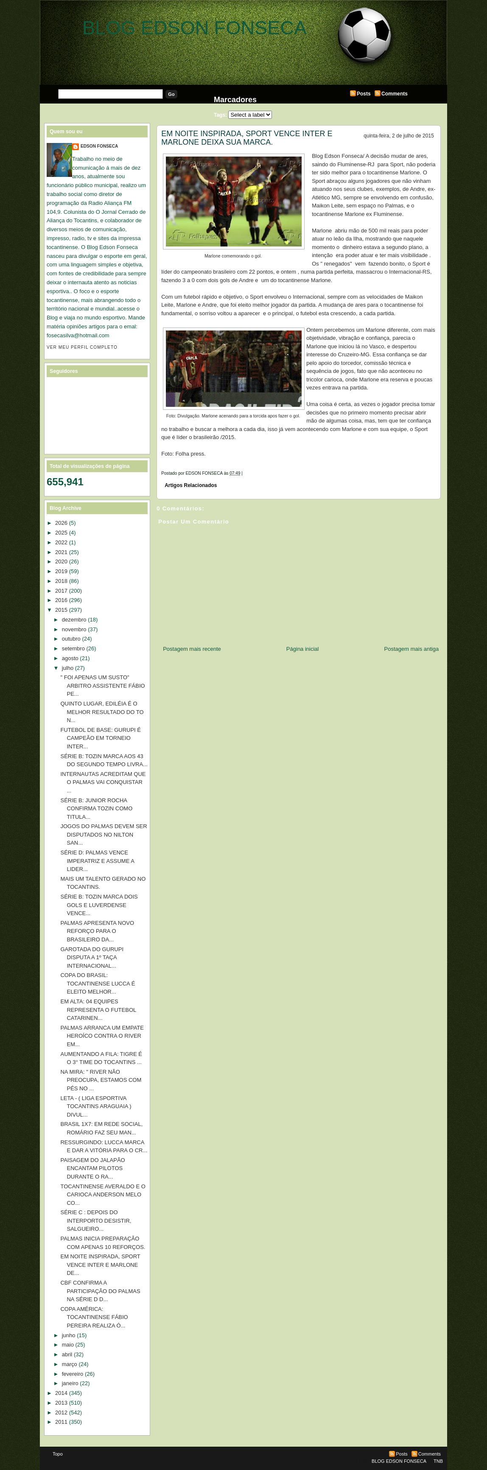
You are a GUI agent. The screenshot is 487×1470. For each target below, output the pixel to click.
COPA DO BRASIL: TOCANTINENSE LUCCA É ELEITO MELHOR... (97, 983)
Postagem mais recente (192, 649)
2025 (61, 532)
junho (69, 1335)
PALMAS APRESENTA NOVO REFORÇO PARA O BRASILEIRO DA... (97, 931)
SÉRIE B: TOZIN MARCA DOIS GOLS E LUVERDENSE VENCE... (98, 904)
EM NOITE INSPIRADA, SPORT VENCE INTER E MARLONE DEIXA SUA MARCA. (246, 137)
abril (67, 1354)
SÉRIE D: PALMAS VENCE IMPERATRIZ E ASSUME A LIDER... (97, 860)
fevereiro (73, 1374)
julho (67, 668)
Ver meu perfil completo (82, 347)
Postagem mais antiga (411, 649)
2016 (61, 600)
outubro (71, 639)
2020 (61, 561)
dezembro (74, 619)
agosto (70, 658)
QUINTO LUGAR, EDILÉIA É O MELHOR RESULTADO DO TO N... (101, 711)
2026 (61, 523)
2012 (61, 1412)
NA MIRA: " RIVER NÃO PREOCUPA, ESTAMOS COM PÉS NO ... (100, 1080)
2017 (61, 591)
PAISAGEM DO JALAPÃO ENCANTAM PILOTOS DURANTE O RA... (92, 1168)
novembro (74, 629)
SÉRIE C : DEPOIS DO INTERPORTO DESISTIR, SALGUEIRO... (95, 1220)
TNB (438, 1461)
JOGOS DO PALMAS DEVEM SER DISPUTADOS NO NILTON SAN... (103, 834)
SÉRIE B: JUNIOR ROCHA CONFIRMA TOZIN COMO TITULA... (96, 808)
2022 (61, 542)
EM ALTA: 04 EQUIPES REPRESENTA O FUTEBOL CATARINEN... (98, 1009)
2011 (61, 1422)
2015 (61, 610)
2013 (61, 1403)
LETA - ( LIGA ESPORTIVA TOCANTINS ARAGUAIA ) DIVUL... (95, 1106)
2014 (61, 1393)
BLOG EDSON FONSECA (194, 28)
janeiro (70, 1383)
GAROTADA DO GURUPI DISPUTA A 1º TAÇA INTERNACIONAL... (91, 957)
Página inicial (302, 649)
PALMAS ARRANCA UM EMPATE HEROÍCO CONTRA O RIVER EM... (102, 1036)
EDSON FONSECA (99, 146)
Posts (364, 94)
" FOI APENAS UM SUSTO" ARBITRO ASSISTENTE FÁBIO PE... (102, 685)
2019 (61, 571)
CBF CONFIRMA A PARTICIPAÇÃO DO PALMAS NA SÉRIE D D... (100, 1291)
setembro (73, 648)
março (69, 1364)
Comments (394, 94)
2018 (61, 581)
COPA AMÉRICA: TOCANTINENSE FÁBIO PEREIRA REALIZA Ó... (94, 1317)
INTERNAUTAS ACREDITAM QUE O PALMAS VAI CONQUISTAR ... (103, 782)
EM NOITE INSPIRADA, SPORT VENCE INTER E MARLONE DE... (100, 1264)
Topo (58, 1453)
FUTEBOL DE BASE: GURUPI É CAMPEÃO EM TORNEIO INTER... (100, 738)
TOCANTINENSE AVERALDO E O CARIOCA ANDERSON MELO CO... (102, 1194)
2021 (61, 552)
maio (68, 1344)
